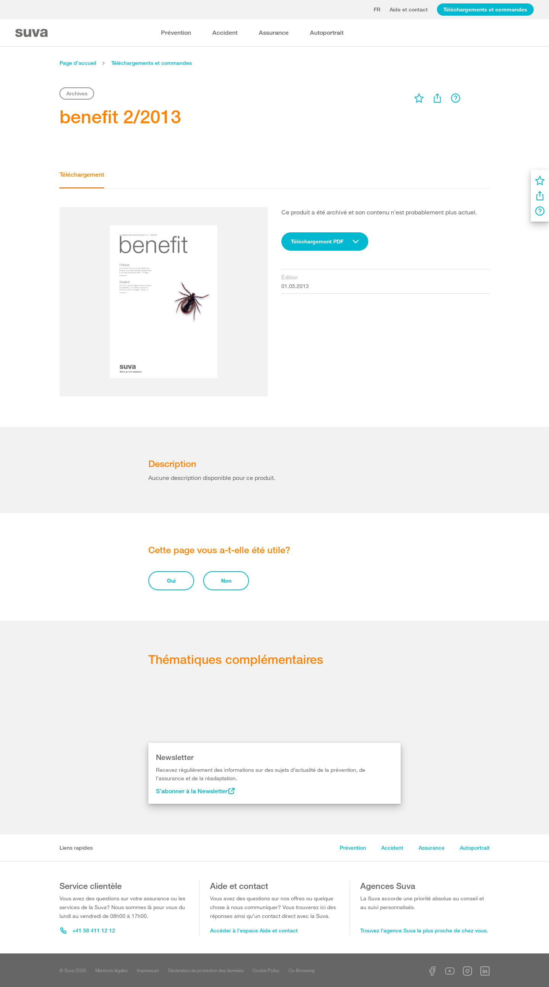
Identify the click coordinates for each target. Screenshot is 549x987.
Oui (171, 580)
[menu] (419, 98)
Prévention (176, 32)
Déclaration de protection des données (206, 970)
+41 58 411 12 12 (87, 930)
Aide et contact (409, 9)
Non (226, 580)
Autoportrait (327, 32)
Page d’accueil (77, 63)
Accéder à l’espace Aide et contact (254, 930)
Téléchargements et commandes (485, 9)
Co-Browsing (302, 970)
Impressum (148, 970)
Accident (225, 32)
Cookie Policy (266, 970)
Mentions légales (111, 970)
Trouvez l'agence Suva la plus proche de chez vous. (424, 930)
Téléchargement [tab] (81, 174)
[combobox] (324, 241)
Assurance (274, 32)
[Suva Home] (32, 33)
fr (377, 9)
